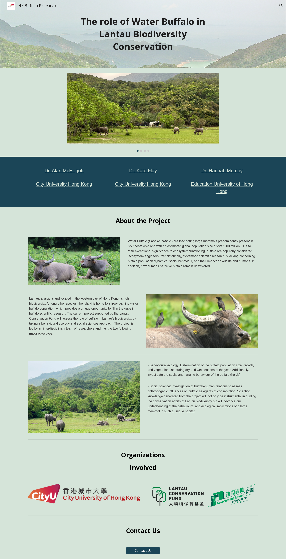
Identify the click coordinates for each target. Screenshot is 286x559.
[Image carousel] (143, 112)
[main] (143, 34)
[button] (281, 5)
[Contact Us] (143, 550)
